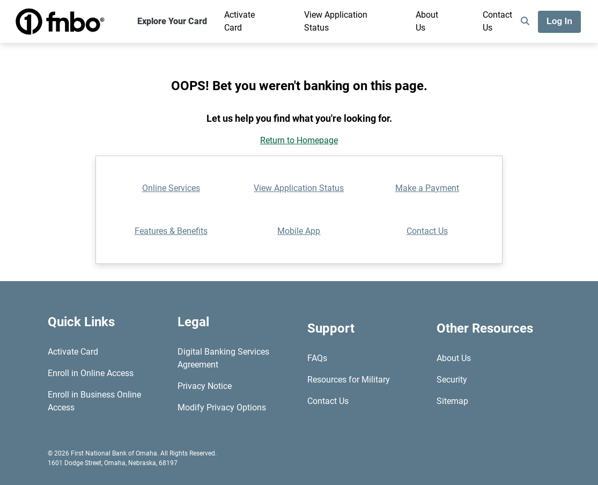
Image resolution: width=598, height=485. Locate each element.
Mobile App (298, 231)
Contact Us (497, 21)
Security (452, 379)
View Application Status (335, 21)
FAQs (317, 358)
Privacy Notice (205, 386)
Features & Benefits (171, 231)
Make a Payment (427, 188)
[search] (525, 21)
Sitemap (452, 401)
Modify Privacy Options (222, 407)
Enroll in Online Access (91, 373)
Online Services (171, 188)
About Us (427, 21)
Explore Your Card (172, 21)
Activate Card (239, 21)
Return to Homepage (299, 140)
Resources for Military (348, 379)
